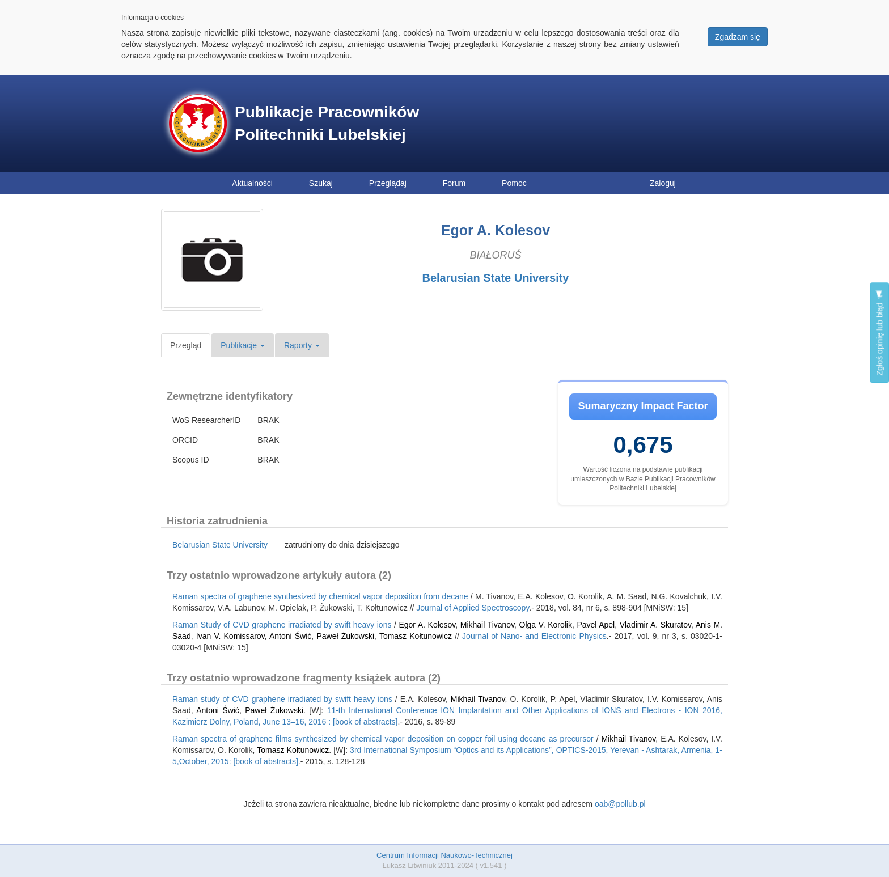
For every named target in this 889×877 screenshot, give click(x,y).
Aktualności (252, 183)
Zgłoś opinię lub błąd (879, 332)
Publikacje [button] (243, 345)
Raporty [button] (302, 345)
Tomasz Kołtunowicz (415, 636)
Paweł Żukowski (345, 636)
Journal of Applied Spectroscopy (472, 607)
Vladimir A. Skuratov (655, 624)
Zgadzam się (737, 36)
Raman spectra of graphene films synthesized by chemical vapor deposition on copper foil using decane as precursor (383, 738)
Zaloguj (663, 183)
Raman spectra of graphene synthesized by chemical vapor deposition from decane (320, 596)
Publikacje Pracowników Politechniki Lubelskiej (327, 123)
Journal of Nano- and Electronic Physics (534, 636)
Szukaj (321, 183)
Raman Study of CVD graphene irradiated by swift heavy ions (281, 624)
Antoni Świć (290, 636)
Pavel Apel (596, 624)
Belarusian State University (495, 278)
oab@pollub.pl (620, 803)
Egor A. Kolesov (427, 624)
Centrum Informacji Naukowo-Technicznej (444, 855)
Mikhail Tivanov (487, 624)
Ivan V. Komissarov (230, 636)
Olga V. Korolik (545, 624)
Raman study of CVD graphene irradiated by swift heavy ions (282, 699)
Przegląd (185, 345)
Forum (454, 183)
